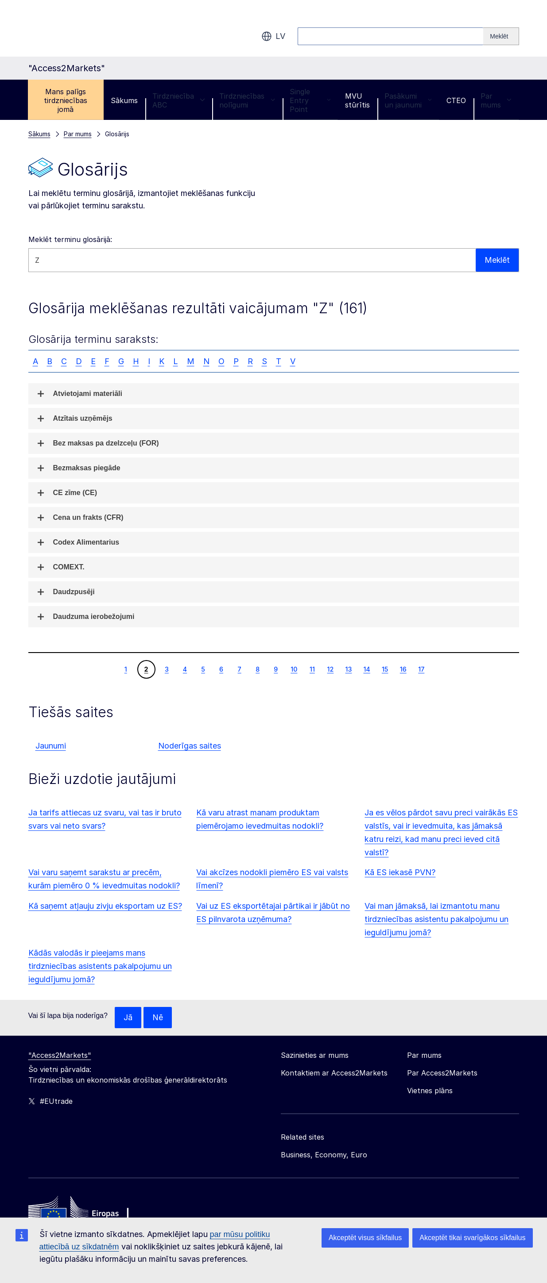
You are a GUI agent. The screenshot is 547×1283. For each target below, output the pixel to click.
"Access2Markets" (59, 1055)
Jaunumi (50, 745)
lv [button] (273, 36)
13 (348, 669)
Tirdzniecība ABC (178, 100)
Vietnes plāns (430, 1090)
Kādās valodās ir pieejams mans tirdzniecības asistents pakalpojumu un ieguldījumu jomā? (100, 966)
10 (293, 669)
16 (403, 669)
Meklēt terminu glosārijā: (70, 239)
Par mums (496, 100)
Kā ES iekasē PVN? (400, 872)
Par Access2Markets (442, 1072)
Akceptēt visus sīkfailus (365, 1237)
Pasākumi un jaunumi (407, 100)
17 (421, 669)
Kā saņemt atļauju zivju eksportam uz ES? (105, 905)
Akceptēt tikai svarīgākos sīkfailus (472, 1237)
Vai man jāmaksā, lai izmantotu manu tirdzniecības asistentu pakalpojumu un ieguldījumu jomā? (436, 919)
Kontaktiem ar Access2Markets (334, 1072)
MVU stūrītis (357, 100)
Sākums (124, 100)
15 (384, 669)
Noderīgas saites (189, 745)
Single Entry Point (310, 100)
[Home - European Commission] (92, 1213)
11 (312, 669)
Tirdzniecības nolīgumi (247, 100)
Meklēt (497, 260)
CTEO (456, 100)
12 (330, 669)
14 (366, 669)
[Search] (501, 36)
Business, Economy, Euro (324, 1154)
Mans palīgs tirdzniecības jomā (65, 100)
